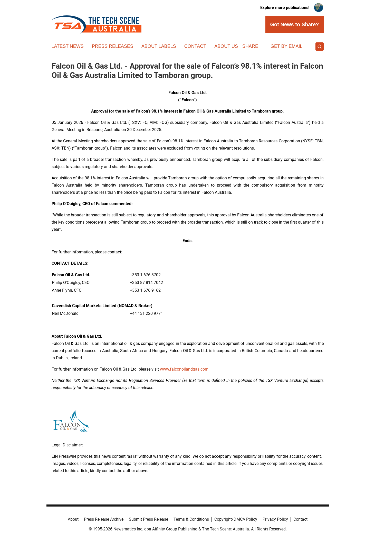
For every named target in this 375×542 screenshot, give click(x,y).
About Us (226, 46)
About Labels (158, 46)
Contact (195, 46)
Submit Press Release (148, 519)
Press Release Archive (103, 519)
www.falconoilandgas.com (184, 369)
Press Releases (112, 46)
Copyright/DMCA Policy (235, 519)
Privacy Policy (275, 519)
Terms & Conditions (191, 519)
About (73, 519)
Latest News (68, 46)
